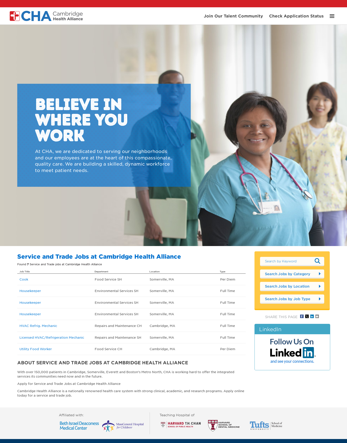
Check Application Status (296, 15)
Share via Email (317, 316)
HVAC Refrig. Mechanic (38, 326)
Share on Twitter (307, 316)
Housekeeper (30, 291)
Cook (23, 279)
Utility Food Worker (35, 349)
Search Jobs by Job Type (287, 298)
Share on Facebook (302, 316)
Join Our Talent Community (233, 15)
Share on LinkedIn (312, 316)
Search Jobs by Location (287, 286)
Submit (317, 260)
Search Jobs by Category (287, 273)
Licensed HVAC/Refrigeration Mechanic (51, 337)
